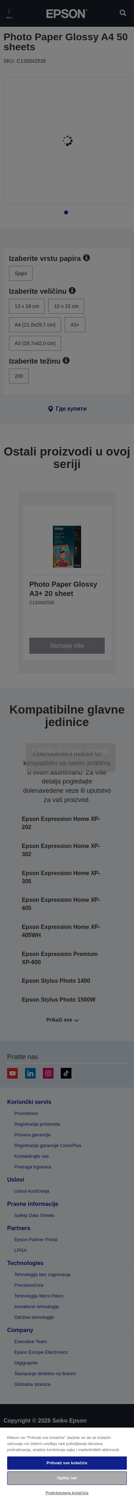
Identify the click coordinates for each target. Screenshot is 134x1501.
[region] (67, 1464)
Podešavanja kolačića (67, 1493)
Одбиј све (67, 1478)
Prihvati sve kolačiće (66, 1463)
